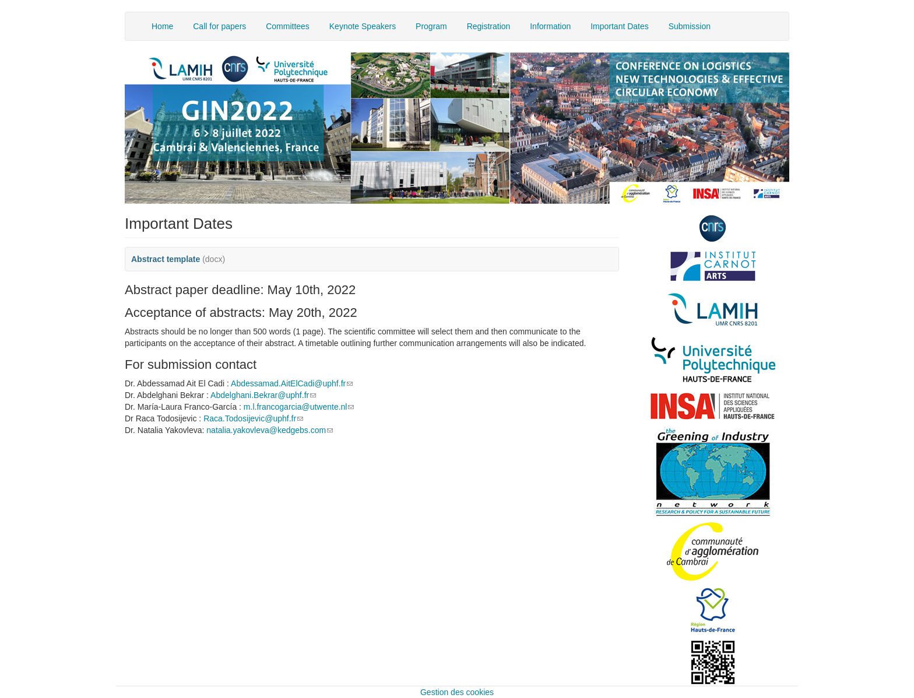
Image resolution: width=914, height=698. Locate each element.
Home (162, 26)
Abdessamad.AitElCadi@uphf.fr (292, 383)
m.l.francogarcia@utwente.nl (299, 406)
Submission (690, 26)
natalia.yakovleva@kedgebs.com (269, 430)
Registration (489, 26)
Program (431, 26)
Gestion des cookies (457, 692)
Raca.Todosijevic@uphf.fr (253, 418)
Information (550, 26)
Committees (288, 26)
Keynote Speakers (362, 26)
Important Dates (619, 26)
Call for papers (219, 26)
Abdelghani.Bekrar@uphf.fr (263, 395)
